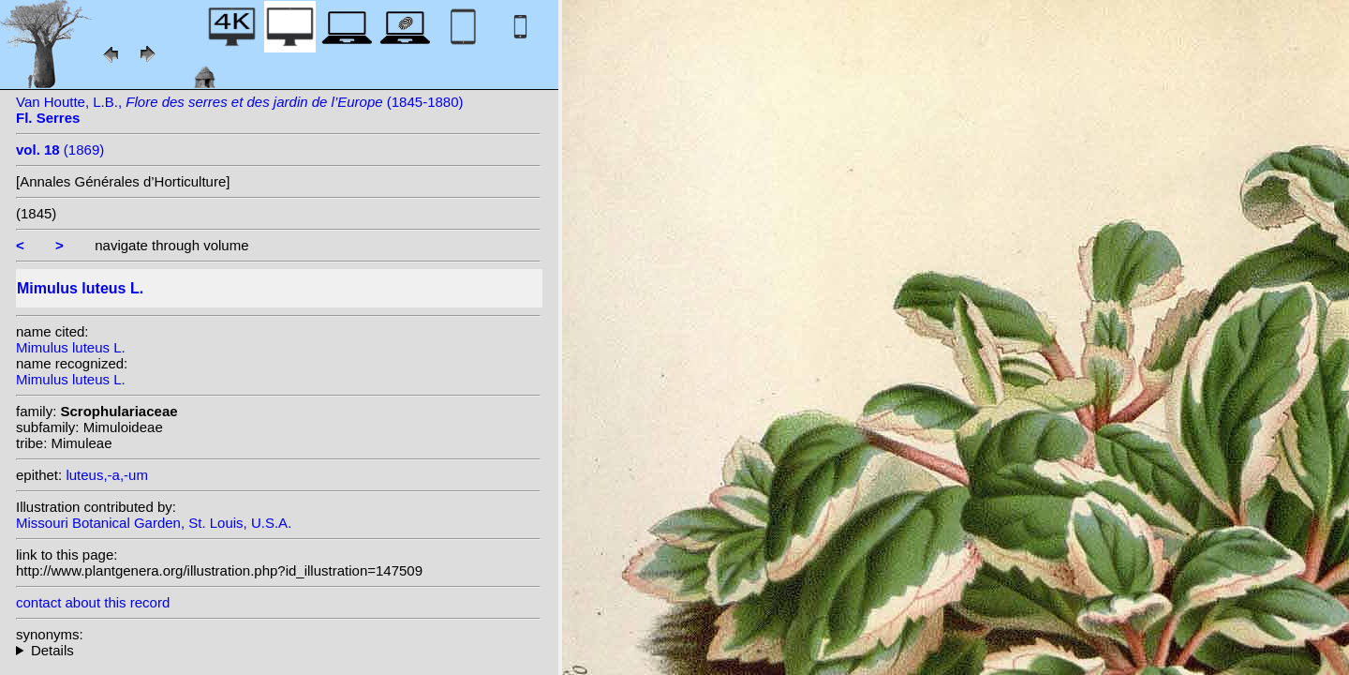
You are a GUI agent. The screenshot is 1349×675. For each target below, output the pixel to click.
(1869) (60, 150)
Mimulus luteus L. (71, 347)
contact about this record (93, 602)
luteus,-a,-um (107, 475)
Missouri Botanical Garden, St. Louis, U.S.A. (153, 523)
